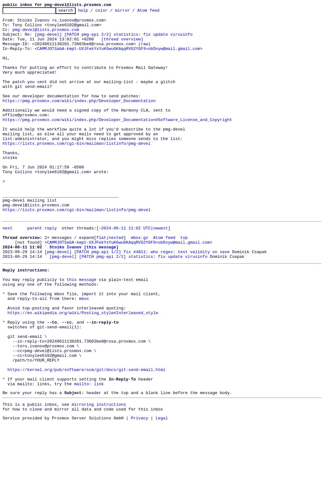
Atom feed (158, 12)
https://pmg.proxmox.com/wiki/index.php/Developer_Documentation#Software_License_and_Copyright (117, 142)
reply (51, 270)
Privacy (139, 493)
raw (144, 51)
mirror (132, 12)
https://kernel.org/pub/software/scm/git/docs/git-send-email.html (86, 438)
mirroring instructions (99, 478)
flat (101, 282)
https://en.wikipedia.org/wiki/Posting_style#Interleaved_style (83, 370)
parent (34, 270)
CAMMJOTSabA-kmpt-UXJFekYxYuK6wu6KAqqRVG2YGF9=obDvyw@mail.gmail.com (118, 57)
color (111, 12)
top (184, 282)
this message (82, 330)
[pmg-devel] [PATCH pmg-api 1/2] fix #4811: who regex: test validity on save (137, 299)
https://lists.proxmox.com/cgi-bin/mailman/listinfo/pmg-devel (77, 170)
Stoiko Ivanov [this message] (83, 293)
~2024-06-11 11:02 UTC (125, 270)
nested (116, 282)
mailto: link (89, 456)
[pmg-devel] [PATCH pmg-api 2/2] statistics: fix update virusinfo (128, 304)
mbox (84, 353)
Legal (162, 493)
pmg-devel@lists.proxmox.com (45, 34)
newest (160, 270)
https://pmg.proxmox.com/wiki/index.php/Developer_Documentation (79, 119)
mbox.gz (139, 282)
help (93, 12)
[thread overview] (122, 45)
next (7, 270)
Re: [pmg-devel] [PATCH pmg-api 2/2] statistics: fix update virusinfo (108, 40)
